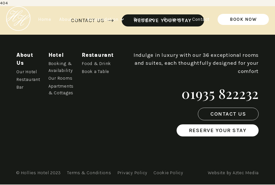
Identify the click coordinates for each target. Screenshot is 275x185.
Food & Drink (96, 63)
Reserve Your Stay (218, 130)
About (69, 19)
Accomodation (106, 19)
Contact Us (228, 114)
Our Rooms (60, 78)
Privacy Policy (132, 172)
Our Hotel (26, 71)
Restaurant (28, 79)
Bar (19, 87)
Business (174, 19)
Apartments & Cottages (61, 89)
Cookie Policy (168, 172)
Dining (144, 19)
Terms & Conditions (89, 172)
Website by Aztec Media (233, 172)
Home (44, 19)
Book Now (243, 19)
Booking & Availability (60, 67)
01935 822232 (220, 93)
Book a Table (95, 71)
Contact (200, 19)
